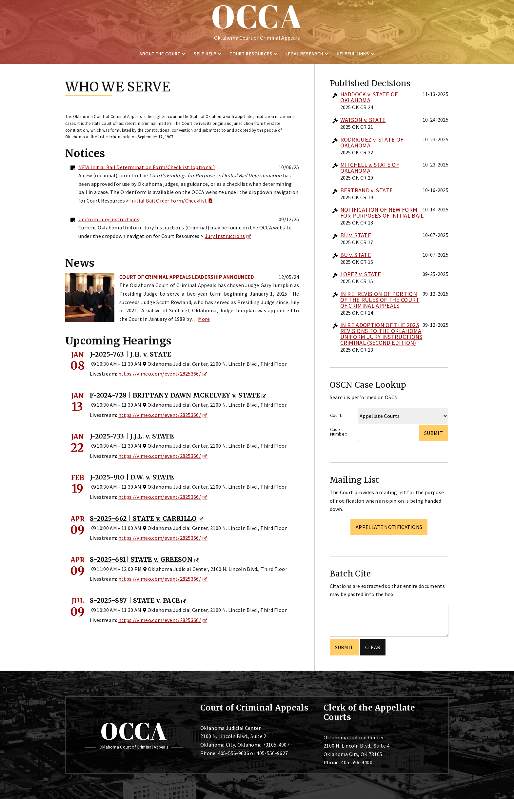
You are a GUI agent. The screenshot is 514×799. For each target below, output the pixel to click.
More (204, 319)
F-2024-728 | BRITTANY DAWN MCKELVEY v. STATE (175, 395)
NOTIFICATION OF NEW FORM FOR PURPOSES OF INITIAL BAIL (382, 212)
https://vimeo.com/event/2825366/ (159, 373)
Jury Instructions (225, 236)
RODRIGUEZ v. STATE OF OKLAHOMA (372, 142)
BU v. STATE (355, 235)
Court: (336, 415)
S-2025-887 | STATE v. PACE (135, 600)
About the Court (159, 54)
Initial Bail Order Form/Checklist (168, 200)
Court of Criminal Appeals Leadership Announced (186, 277)
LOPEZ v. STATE (360, 274)
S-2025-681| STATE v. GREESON (141, 559)
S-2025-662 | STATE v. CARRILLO (143, 518)
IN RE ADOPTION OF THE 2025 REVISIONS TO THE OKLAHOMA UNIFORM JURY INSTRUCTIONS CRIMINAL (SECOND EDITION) (381, 333)
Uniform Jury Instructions (108, 219)
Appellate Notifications (389, 527)
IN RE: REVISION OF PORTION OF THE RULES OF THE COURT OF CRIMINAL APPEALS (380, 299)
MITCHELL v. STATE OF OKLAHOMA (369, 167)
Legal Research (304, 54)
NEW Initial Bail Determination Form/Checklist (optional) (146, 167)
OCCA (133, 731)
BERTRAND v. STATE (366, 190)
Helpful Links (353, 54)
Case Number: (338, 432)
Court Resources (250, 54)
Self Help (205, 54)
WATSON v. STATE (363, 120)
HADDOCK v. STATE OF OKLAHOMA (369, 97)
